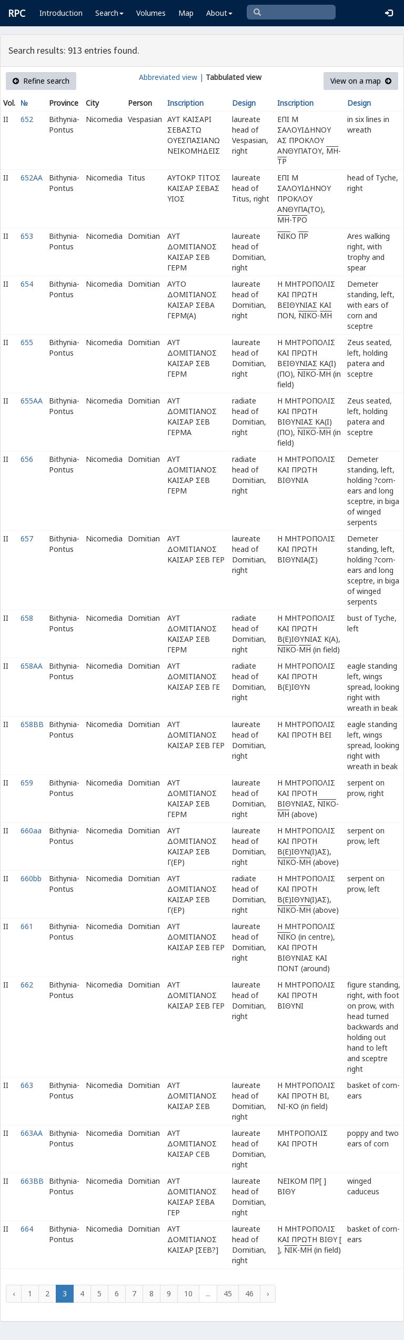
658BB (32, 724)
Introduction (61, 13)
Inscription (185, 103)
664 (27, 1229)
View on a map (360, 81)
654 (27, 284)
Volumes (151, 13)
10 (188, 1293)
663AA (32, 1133)
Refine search (41, 81)
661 (27, 926)
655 (27, 342)
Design (244, 103)
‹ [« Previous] (14, 1293)
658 (27, 618)
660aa (31, 830)
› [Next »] (268, 1293)
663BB (32, 1181)
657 (27, 538)
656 (27, 459)
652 (27, 119)
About (219, 13)
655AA (32, 401)
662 (27, 985)
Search (109, 13)
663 (27, 1085)
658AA (32, 666)
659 (27, 783)
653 (27, 236)
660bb (31, 878)
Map (186, 13)
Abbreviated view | (171, 77)
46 (249, 1293)
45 (228, 1293)
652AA (32, 178)
